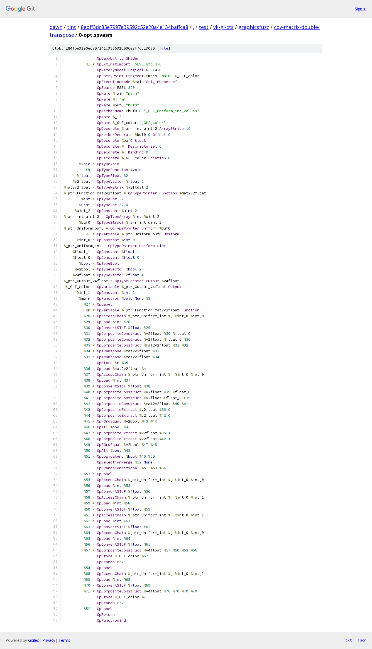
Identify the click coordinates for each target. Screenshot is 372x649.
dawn (56, 27)
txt (348, 640)
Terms (64, 640)
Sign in (360, 8)
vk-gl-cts (223, 27)
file (163, 48)
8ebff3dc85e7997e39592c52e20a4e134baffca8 (134, 27)
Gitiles (33, 640)
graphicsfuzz (253, 27)
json (362, 640)
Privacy (48, 640)
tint (71, 27)
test (204, 27)
